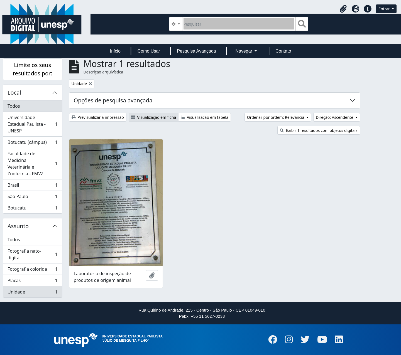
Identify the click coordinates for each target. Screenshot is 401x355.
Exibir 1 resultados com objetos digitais (318, 130)
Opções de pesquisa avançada (113, 100)
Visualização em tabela (204, 117)
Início (115, 51)
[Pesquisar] (239, 24)
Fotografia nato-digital (32, 254)
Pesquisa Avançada (196, 51)
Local (14, 92)
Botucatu (32, 208)
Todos (14, 106)
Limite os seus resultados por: (32, 69)
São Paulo (32, 197)
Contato (283, 51)
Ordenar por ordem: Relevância (276, 117)
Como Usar (149, 51)
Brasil (32, 186)
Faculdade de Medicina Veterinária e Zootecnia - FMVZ (32, 164)
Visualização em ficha (153, 117)
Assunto (18, 226)
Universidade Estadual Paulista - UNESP (32, 124)
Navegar (244, 51)
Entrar (384, 8)
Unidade (32, 293)
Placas (32, 281)
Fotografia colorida (32, 270)
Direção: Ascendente (335, 117)
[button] (343, 9)
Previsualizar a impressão (98, 117)
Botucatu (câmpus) (32, 143)
